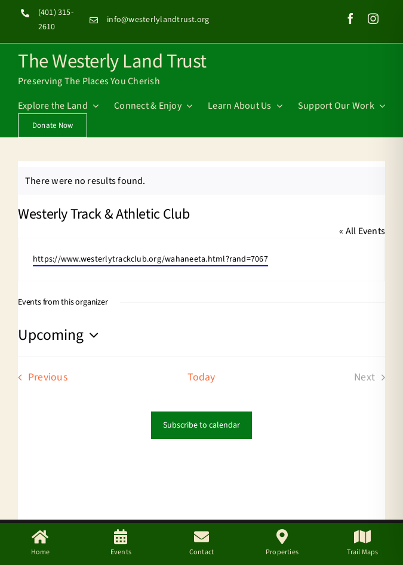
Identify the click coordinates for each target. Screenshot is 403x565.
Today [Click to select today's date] (201, 377)
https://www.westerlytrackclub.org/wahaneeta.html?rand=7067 (150, 259)
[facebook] (350, 18)
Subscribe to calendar (201, 425)
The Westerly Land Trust (112, 59)
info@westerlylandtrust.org (158, 20)
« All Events (362, 231)
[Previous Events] (39, 377)
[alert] (201, 181)
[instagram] (373, 18)
